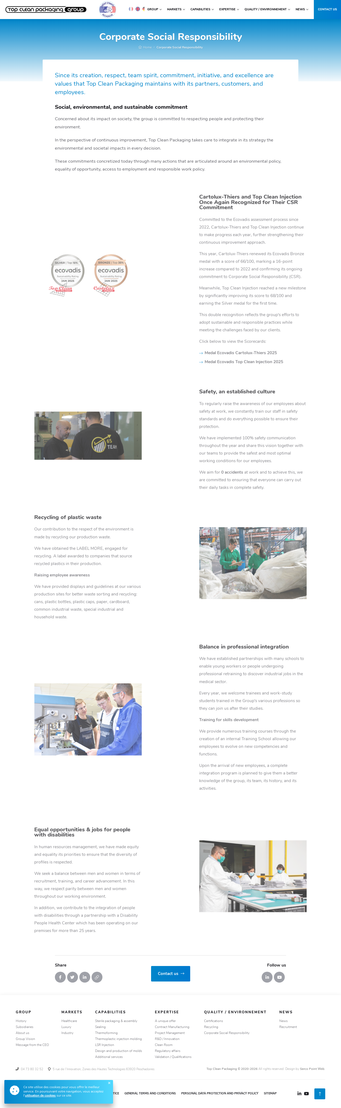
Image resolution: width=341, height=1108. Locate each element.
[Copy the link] (97, 977)
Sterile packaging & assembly (116, 1021)
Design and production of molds (118, 1051)
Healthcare (69, 1021)
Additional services (109, 1057)
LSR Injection (104, 1045)
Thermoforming (106, 1033)
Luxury (66, 1027)
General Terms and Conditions (150, 1093)
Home (145, 47)
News (283, 1021)
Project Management (170, 1033)
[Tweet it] (72, 977)
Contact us (327, 9)
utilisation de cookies (40, 1095)
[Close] (109, 1083)
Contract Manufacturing (172, 1027)
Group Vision (25, 1039)
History (21, 1021)
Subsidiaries (24, 1027)
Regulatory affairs (167, 1051)
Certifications (213, 1021)
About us (22, 1033)
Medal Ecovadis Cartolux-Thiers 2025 (285, 353)
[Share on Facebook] (60, 977)
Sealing (100, 1027)
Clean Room (164, 1045)
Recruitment (288, 1027)
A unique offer (165, 1021)
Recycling (211, 1027)
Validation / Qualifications (173, 1057)
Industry (67, 1033)
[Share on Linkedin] (84, 977)
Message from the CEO (32, 1045)
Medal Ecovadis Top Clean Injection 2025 (288, 362)
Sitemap (270, 1093)
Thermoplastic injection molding (118, 1039)
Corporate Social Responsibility (180, 47)
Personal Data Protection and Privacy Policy (219, 1093)
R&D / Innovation (167, 1039)
